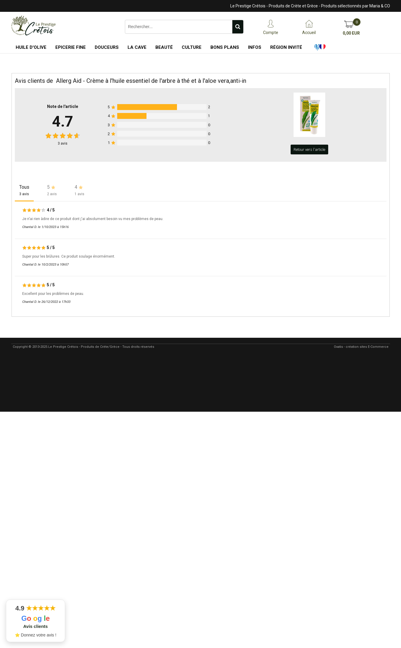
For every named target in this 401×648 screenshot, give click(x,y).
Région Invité (286, 47)
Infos (254, 47)
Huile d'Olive (31, 47)
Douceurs (107, 47)
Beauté (164, 47)
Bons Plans (224, 47)
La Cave (137, 47)
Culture (192, 47)
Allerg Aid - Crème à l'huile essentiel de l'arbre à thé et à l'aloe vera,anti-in (151, 80)
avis (62, 143)
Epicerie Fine (70, 47)
